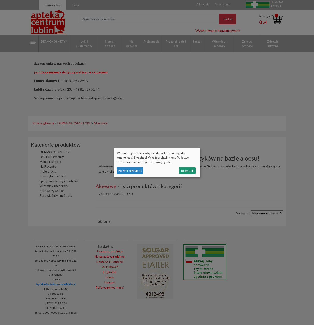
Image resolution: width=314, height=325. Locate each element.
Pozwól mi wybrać (130, 170)
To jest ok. (187, 170)
